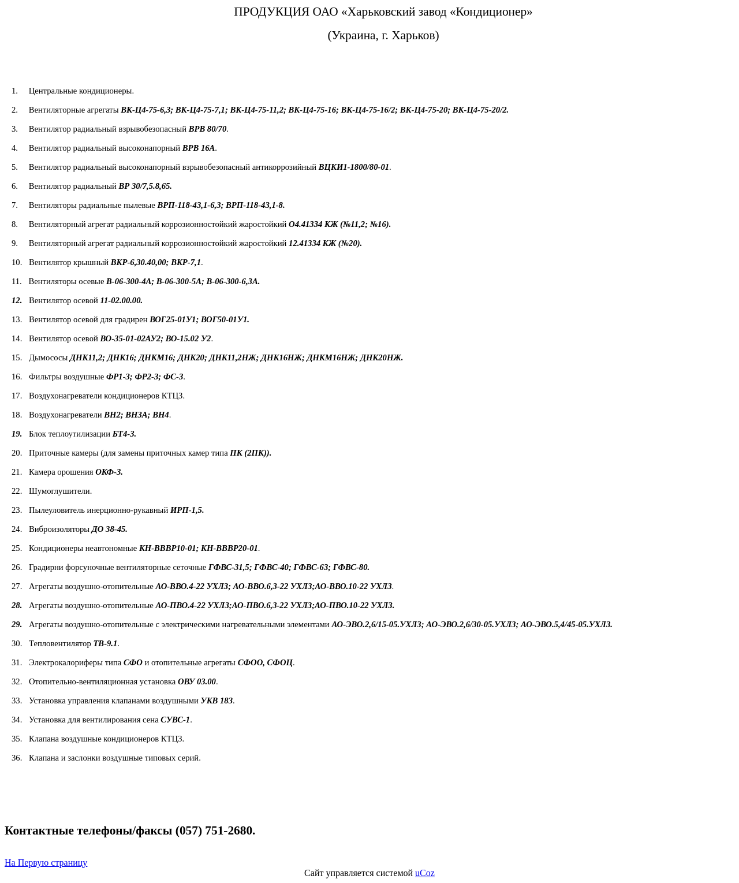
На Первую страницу (46, 862)
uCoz (425, 873)
